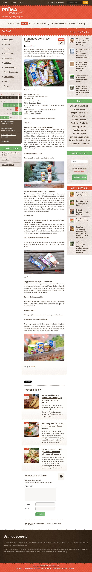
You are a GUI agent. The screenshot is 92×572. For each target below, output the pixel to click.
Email (27, 509)
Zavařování (8, 58)
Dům (18, 23)
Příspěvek (28, 486)
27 (1, 117)
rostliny (75, 127)
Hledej (85, 2)
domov (83, 109)
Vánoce (76, 133)
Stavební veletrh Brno (7, 121)
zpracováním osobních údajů (80, 170)
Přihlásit (50, 3)
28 (4, 117)
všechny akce (5, 141)
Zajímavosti (83, 137)
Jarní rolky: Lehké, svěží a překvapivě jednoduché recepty (52, 425)
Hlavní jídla (8, 39)
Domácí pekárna (10, 67)
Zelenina (80, 140)
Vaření (24, 23)
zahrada (73, 137)
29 (8, 117)
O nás (22, 3)
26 (20, 113)
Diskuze (62, 23)
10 (14, 105)
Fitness (6, 86)
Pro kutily (84, 123)
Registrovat (60, 3)
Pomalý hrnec (9, 77)
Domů (5, 3)
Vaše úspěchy (43, 23)
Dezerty (7, 44)
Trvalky (76, 130)
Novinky (82, 116)
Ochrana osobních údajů (42, 568)
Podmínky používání (60, 568)
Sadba (83, 127)
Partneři (19, 568)
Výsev (83, 133)
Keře (86, 113)
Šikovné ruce (76, 144)
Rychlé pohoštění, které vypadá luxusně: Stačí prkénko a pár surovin (52, 451)
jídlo (81, 113)
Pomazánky (8, 53)
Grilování (7, 63)
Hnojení (74, 113)
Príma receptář (12, 11)
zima (87, 140)
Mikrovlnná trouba (11, 72)
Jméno (27, 504)
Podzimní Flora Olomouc (8, 135)
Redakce (33, 46)
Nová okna (5, 160)
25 (17, 113)
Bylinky (73, 106)
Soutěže (54, 23)
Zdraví (72, 140)
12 (20, 105)
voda (83, 130)
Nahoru (71, 568)
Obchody (81, 23)
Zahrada (10, 23)
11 (17, 105)
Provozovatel (28, 568)
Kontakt (13, 3)
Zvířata (32, 23)
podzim (83, 120)
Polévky (7, 49)
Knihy (75, 116)
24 (14, 113)
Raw (5, 81)
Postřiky (74, 123)
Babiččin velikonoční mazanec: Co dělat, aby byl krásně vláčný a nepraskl (52, 399)
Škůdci (86, 144)
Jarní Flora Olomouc (7, 128)
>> (20, 94)
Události (71, 23)
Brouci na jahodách (8, 165)
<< (1, 94)
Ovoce (75, 120)
